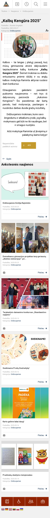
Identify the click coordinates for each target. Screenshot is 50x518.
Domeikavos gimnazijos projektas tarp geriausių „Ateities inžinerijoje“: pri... (24, 257)
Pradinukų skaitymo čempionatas (17, 475)
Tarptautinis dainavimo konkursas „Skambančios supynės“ (24, 313)
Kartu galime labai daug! (13, 422)
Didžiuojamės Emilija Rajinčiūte (16, 203)
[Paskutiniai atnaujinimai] (26, 4)
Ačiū (27, 145)
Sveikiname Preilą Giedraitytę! (16, 368)
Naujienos (15, 11)
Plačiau (41, 217)
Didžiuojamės (28, 11)
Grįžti (8, 159)
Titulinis (4, 11)
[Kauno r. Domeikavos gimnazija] (6, 4)
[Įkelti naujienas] (17, 4)
